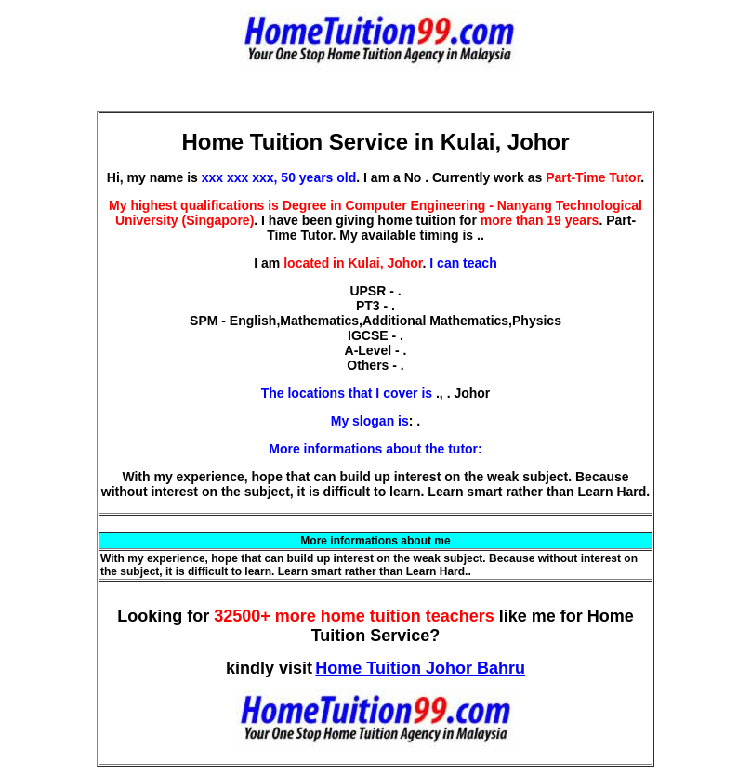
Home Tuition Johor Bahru (420, 668)
